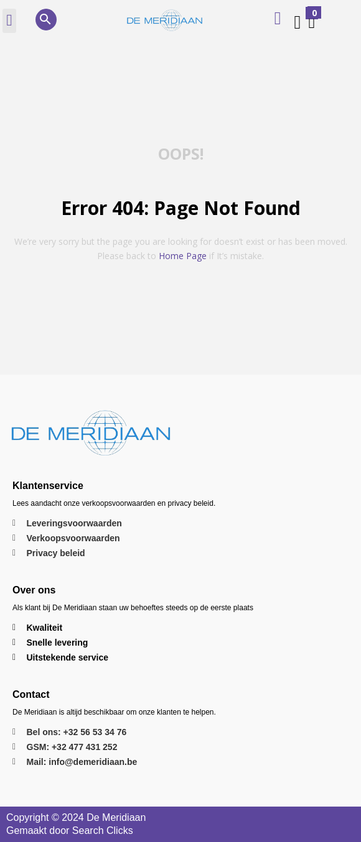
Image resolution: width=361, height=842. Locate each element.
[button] (9, 21)
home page (183, 256)
